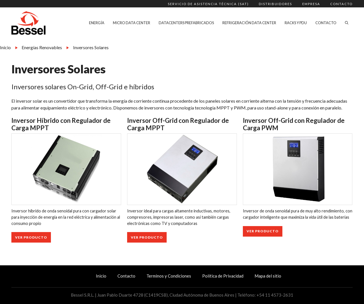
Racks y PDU (296, 22)
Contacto (341, 4)
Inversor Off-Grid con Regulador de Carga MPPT (178, 124)
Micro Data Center (131, 22)
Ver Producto (31, 237)
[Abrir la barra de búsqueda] (347, 22)
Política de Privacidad (222, 275)
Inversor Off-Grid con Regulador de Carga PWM (294, 124)
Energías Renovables (42, 47)
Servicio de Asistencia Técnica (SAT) (208, 4)
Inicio (5, 47)
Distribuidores (275, 4)
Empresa (311, 4)
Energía (96, 22)
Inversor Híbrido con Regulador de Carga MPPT (61, 124)
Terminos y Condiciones (168, 275)
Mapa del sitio (268, 275)
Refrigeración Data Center (249, 22)
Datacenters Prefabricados (186, 22)
